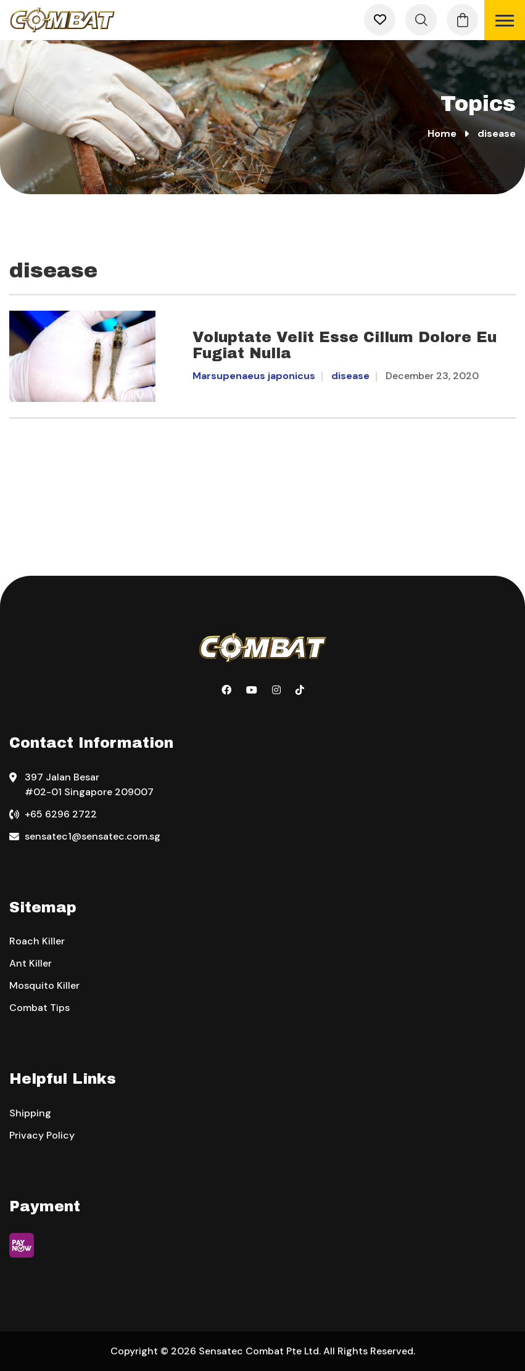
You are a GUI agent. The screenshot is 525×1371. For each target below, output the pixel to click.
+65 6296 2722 (61, 814)
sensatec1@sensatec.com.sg (92, 836)
